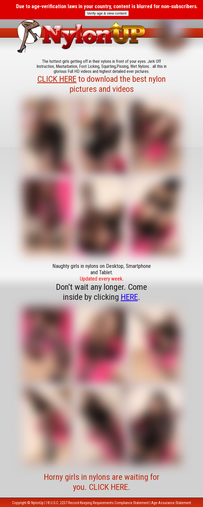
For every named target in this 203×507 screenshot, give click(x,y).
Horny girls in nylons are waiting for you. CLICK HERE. (101, 482)
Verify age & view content (107, 13)
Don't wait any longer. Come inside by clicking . (101, 292)
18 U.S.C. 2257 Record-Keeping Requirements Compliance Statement (97, 503)
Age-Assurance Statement (171, 503)
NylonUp (37, 503)
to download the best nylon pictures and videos (101, 84)
